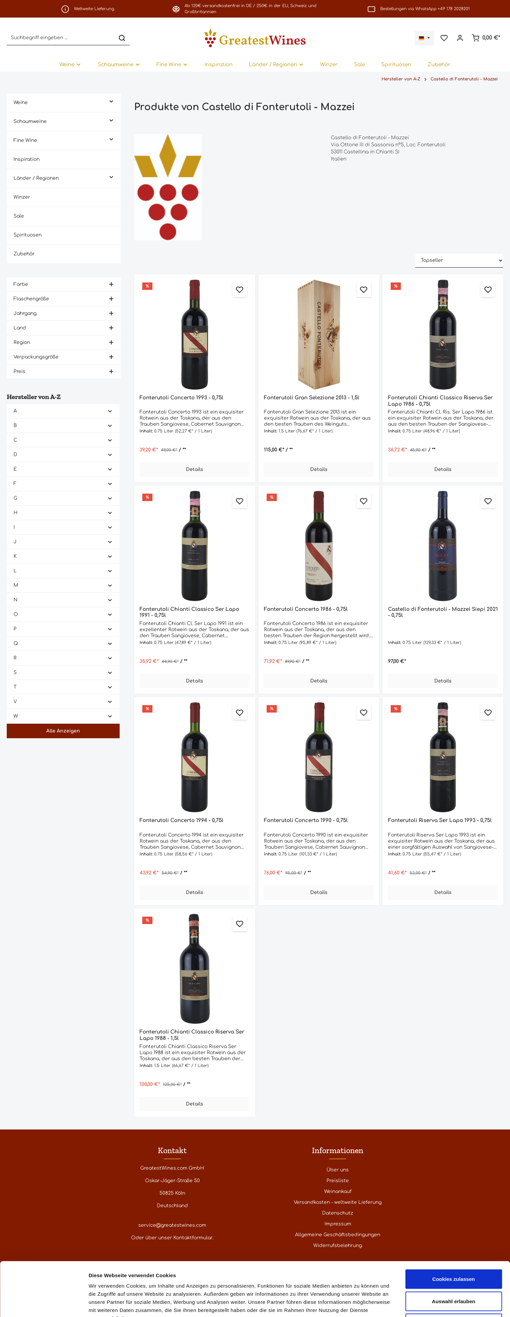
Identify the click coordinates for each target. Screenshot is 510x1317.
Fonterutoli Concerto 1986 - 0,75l (306, 609)
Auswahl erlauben (453, 1250)
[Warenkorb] (485, 38)
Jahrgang (64, 313)
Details (194, 469)
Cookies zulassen (453, 1228)
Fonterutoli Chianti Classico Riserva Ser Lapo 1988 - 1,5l (192, 1035)
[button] (111, 101)
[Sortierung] (459, 261)
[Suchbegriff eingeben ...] (61, 37)
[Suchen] (122, 37)
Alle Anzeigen (63, 731)
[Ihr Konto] (460, 38)
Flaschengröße (64, 299)
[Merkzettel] (444, 38)
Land (64, 328)
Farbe (64, 284)
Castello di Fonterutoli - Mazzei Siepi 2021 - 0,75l (443, 612)
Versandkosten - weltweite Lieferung (338, 1202)
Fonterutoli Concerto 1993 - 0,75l (181, 398)
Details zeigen (359, 1304)
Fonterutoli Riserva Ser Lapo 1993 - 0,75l (440, 820)
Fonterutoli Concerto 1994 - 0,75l (181, 820)
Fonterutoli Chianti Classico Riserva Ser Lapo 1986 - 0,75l (440, 401)
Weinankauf (337, 1191)
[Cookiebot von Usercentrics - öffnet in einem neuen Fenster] (43, 1304)
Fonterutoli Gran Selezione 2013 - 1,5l (311, 398)
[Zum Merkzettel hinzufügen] (240, 289)
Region (64, 342)
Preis (64, 371)
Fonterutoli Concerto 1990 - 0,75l (306, 820)
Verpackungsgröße (64, 357)
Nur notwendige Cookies (453, 1272)
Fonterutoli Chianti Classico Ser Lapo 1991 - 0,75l (189, 612)
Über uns (337, 1169)
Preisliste (337, 1180)
